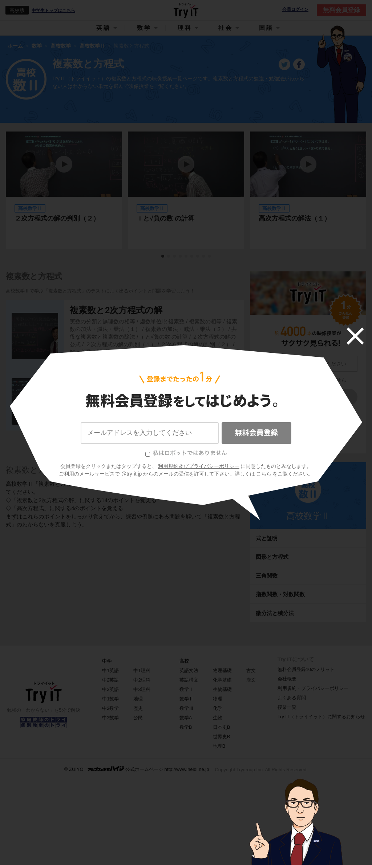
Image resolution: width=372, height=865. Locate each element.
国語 (266, 28)
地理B (219, 746)
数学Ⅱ (186, 699)
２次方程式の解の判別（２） (57, 218)
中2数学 (110, 708)
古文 (251, 670)
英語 (103, 28)
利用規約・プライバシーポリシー (313, 688)
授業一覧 (287, 707)
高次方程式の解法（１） (295, 218)
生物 (217, 717)
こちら (324, 433)
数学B (185, 727)
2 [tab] (169, 256)
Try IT (186, 10)
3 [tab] (175, 256)
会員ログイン (295, 9)
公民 (138, 717)
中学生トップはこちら (53, 10)
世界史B (221, 736)
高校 (184, 661)
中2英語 (110, 680)
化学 (217, 708)
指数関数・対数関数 (280, 594)
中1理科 (141, 670)
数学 (144, 28)
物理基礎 (222, 670)
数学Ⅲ (186, 708)
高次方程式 (91, 391)
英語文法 (188, 670)
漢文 (251, 680)
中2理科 (141, 680)
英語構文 (188, 680)
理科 (185, 28)
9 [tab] (209, 256)
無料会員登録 (341, 10)
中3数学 (110, 717)
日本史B (221, 727)
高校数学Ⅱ (308, 516)
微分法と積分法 (275, 613)
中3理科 (141, 689)
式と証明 (267, 538)
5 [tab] (186, 256)
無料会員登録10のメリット (306, 669)
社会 (225, 28)
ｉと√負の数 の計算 (165, 218)
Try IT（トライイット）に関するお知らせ (321, 716)
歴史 (138, 708)
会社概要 (287, 679)
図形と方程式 (272, 557)
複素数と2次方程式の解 (116, 310)
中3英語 (110, 689)
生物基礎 (222, 689)
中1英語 (110, 670)
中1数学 (110, 699)
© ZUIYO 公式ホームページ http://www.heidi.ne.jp (136, 769)
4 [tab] (180, 256)
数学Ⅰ (186, 689)
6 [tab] (192, 256)
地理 (138, 699)
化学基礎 (222, 680)
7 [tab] (198, 256)
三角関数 (267, 576)
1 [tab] (163, 256)
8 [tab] (204, 256)
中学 (107, 661)
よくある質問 (292, 697)
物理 (217, 699)
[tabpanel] (186, 190)
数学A (185, 717)
